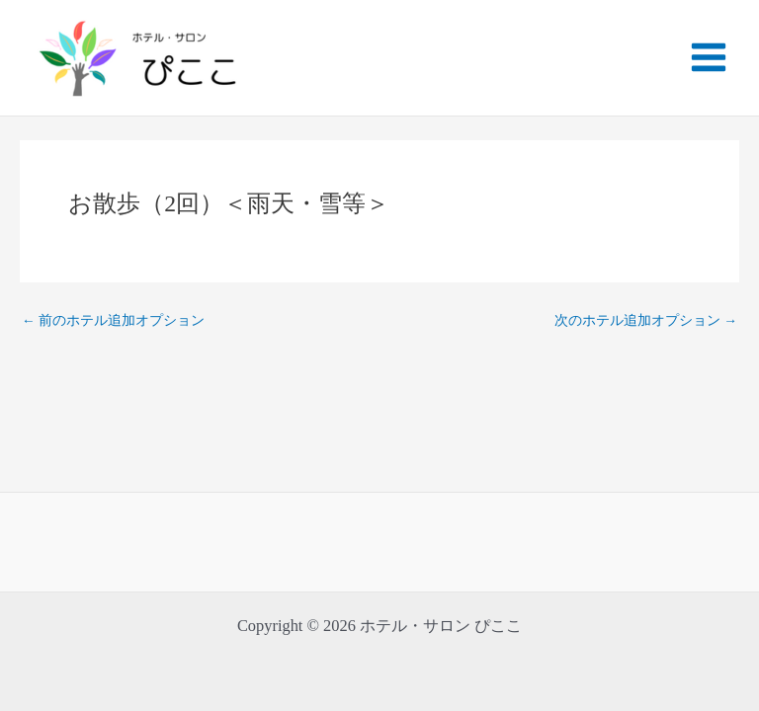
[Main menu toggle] (708, 58)
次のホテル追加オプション (645, 321)
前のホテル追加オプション (113, 321)
